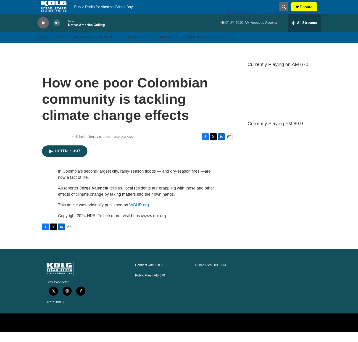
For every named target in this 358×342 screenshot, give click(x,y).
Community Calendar (204, 47)
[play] (43, 33)
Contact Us (167, 47)
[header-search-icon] (285, 12)
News (42, 47)
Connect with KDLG (149, 275)
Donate (309, 12)
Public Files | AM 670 (150, 285)
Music (63, 47)
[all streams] (304, 33)
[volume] (57, 33)
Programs (84, 47)
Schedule (108, 47)
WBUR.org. (139, 215)
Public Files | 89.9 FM (210, 275)
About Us (137, 47)
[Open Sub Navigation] (51, 47)
